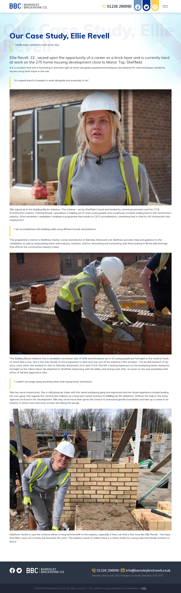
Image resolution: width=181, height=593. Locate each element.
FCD (144, 588)
